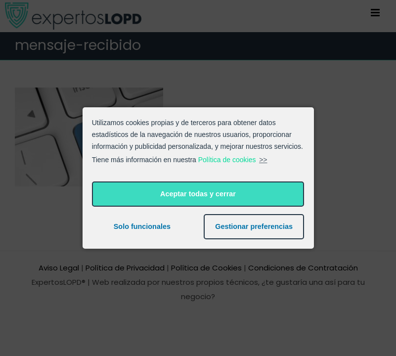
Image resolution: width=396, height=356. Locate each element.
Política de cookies (227, 160)
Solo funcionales (142, 226)
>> (263, 160)
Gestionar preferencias (254, 226)
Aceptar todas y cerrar (198, 194)
